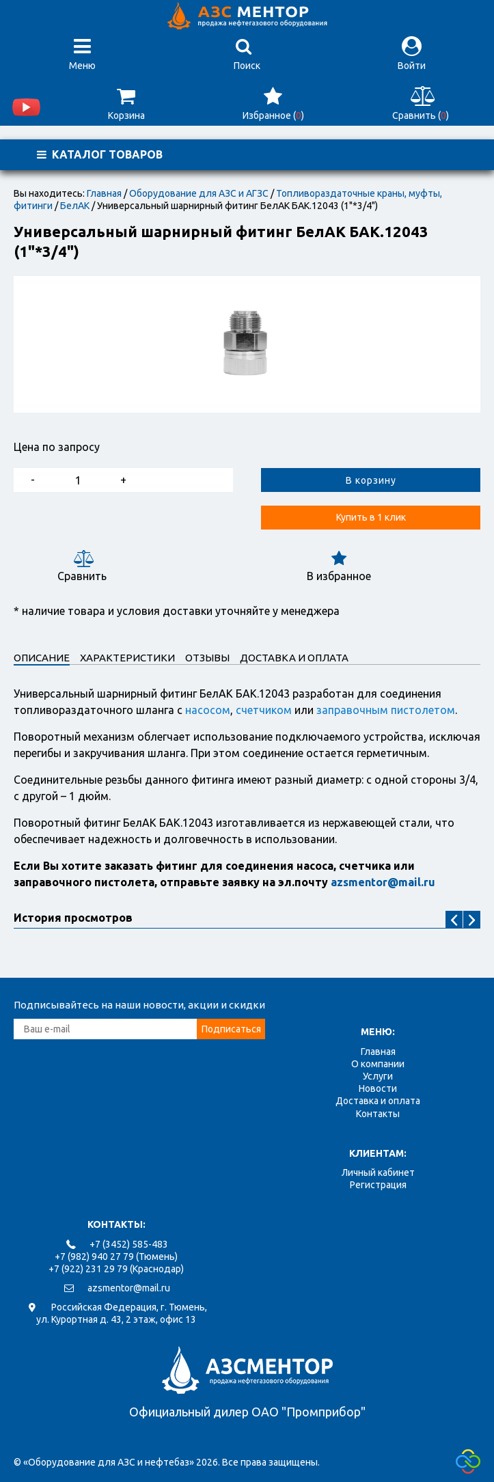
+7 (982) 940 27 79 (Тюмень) (116, 1256)
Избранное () (273, 103)
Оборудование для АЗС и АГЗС (199, 193)
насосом (207, 710)
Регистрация (378, 1184)
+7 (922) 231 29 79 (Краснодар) (116, 1268)
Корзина (126, 103)
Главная (104, 193)
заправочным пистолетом (385, 710)
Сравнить (82, 566)
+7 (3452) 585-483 (129, 1244)
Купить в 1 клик (371, 517)
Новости (378, 1088)
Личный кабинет (378, 1172)
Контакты (378, 1113)
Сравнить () (420, 103)
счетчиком (264, 710)
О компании (377, 1063)
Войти (411, 53)
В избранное (339, 566)
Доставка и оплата (377, 1100)
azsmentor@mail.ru (128, 1287)
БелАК (75, 205)
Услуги (378, 1076)
